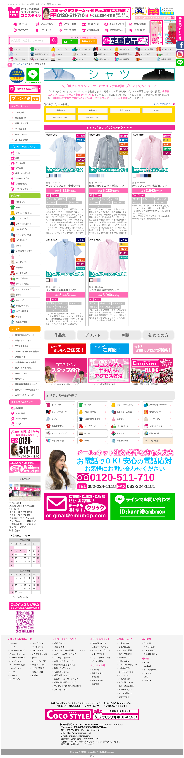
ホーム (21, 24)
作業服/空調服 (163, 59)
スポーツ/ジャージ (102, 49)
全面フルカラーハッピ (23, 395)
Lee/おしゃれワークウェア (65, 654)
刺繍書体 (95, 684)
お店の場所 (17, 413)
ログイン (70, 41)
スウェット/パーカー (81, 51)
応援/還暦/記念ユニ (123, 54)
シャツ (14, 54)
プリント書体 (97, 661)
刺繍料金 (90, 24)
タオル (56, 59)
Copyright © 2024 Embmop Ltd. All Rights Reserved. (92, 752)
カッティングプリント (101, 650)
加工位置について (126, 682)
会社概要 (137, 30)
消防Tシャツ (100, 54)
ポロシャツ (15, 49)
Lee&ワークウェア (21, 373)
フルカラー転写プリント (102, 647)
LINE (146, 677)
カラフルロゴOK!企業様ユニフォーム (69, 650)
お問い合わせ (137, 24)
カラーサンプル (19, 178)
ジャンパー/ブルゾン (60, 51)
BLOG (146, 663)
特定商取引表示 (150, 654)
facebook (147, 666)
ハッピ (140, 59)
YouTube (147, 680)
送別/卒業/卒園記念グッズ (24, 384)
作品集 (60, 335)
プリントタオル (17, 59)
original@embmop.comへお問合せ (154, 18)
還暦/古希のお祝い (61, 675)
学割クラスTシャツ (21, 340)
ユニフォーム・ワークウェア (66, 679)
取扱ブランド (124, 697)
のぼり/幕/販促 (121, 59)
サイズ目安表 (19, 129)
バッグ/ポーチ (163, 54)
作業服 (35, 675)
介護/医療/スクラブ (39, 54)
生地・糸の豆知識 (20, 173)
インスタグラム (150, 670)
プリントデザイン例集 (101, 658)
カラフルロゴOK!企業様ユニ (25, 389)
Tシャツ (35, 49)
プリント (93, 335)
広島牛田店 (24, 479)
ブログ (44, 30)
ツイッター (148, 673)
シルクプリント (98, 654)
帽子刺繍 (95, 677)
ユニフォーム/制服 (144, 49)
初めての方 (21, 30)
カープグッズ (142, 54)
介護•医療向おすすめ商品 (24, 362)
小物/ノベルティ (101, 59)
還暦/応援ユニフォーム (23, 335)
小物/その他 (151, 433)
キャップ (77, 59)
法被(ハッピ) (37, 672)
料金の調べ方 (19, 118)
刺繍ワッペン (97, 673)
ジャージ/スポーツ (56, 412)
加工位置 (16, 168)
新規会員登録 (88, 41)
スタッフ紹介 (18, 418)
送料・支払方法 (20, 123)
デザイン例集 (67, 30)
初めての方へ (124, 675)
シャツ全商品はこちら (163, 104)
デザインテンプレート (22, 189)
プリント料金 (67, 24)
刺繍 (125, 335)
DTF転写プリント (99, 643)
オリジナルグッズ (38, 59)
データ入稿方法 (125, 693)
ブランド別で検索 (150, 441)
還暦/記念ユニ (19, 267)
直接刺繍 (95, 670)
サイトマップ (149, 650)
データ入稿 (17, 163)
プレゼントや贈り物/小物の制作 (67, 686)
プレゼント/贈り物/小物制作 (25, 351)
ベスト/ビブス (121, 49)
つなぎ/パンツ (163, 49)
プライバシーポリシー (128, 665)
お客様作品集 (90, 30)
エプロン (56, 54)
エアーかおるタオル (22, 368)
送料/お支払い (113, 30)
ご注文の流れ (44, 24)
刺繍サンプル (97, 680)
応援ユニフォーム (61, 672)
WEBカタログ (19, 134)
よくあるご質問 (114, 24)
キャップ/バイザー (40, 661)
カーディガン (79, 54)
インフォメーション (127, 672)
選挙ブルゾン (19, 379)
